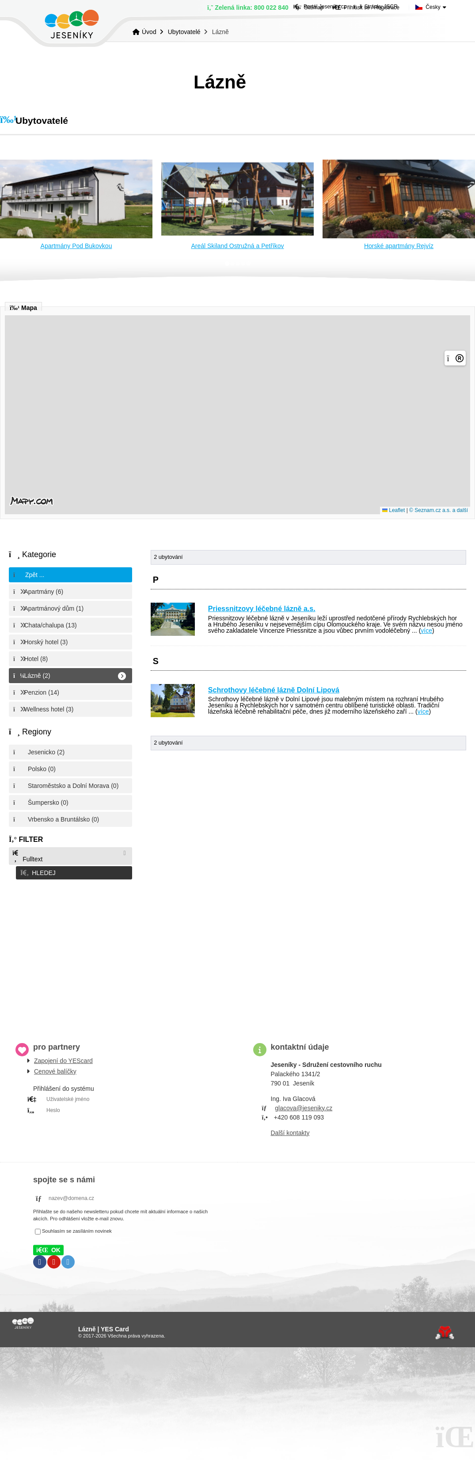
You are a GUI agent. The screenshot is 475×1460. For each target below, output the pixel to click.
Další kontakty (290, 1130)
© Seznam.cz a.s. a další (438, 510)
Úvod (71, 24)
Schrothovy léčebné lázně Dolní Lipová (273, 690)
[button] (70, 871)
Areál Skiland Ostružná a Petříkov (237, 245)
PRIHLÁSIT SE (127, 1119)
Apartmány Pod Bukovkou (76, 245)
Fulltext (26, 856)
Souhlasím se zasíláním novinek (77, 1228)
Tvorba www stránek (444, 1330)
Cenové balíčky (55, 1068)
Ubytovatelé (184, 32)
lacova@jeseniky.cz (305, 1105)
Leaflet (393, 510)
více (426, 630)
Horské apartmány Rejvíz (398, 245)
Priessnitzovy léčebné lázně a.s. (261, 608)
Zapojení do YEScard (63, 1058)
